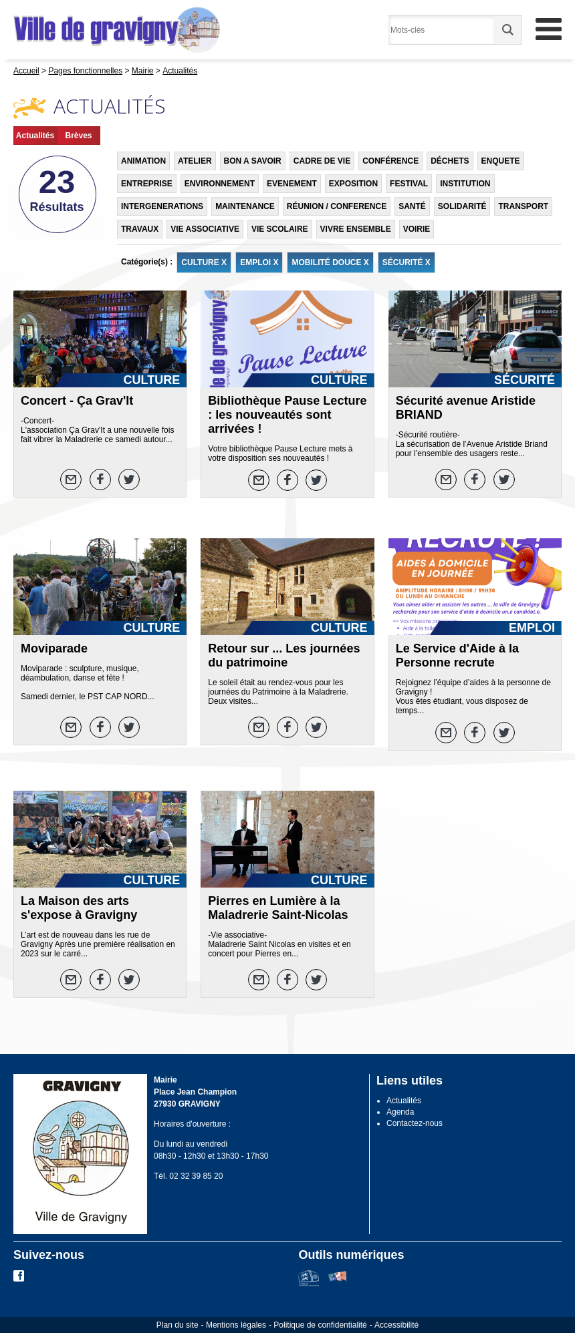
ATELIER (194, 161)
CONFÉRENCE (390, 161)
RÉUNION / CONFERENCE (336, 206)
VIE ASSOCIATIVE (204, 229)
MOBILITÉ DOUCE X (330, 262)
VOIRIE (417, 229)
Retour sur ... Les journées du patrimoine (284, 655)
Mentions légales (236, 1325)
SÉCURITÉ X (406, 262)
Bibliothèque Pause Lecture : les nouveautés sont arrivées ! (287, 414)
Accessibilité (396, 1325)
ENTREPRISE (146, 183)
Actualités (35, 135)
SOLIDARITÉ (462, 206)
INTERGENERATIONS (162, 206)
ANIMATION (143, 161)
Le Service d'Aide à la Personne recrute (457, 655)
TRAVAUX (139, 229)
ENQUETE (500, 161)
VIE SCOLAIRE (279, 229)
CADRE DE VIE (322, 161)
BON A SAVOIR (252, 161)
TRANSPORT (523, 206)
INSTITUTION (465, 183)
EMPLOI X (259, 262)
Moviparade (54, 648)
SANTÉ (412, 206)
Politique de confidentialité (319, 1325)
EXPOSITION (353, 183)
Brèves (78, 135)
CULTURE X (204, 262)
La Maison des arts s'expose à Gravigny (79, 908)
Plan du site (177, 1325)
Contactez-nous (414, 1123)
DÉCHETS (450, 161)
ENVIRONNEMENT (220, 183)
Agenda (400, 1112)
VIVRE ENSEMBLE (355, 229)
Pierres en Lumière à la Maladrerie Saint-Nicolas (278, 908)
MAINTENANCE (245, 206)
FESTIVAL (409, 183)
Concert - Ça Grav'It (77, 400)
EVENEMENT (292, 183)
